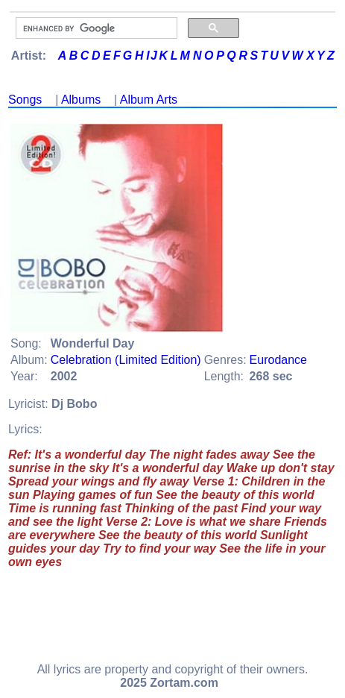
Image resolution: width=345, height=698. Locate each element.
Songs (25, 99)
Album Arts (148, 99)
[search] (95, 28)
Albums (81, 99)
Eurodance (278, 359)
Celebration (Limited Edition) (126, 359)
